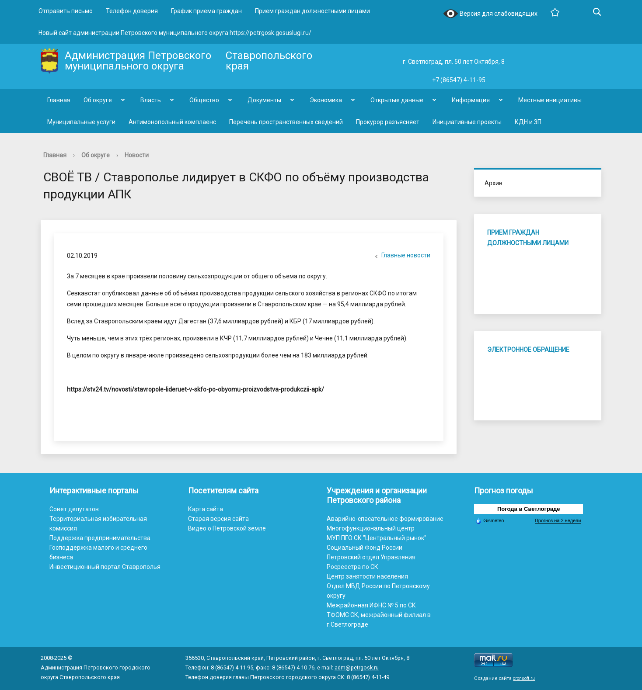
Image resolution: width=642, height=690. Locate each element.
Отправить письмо (65, 10)
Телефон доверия (132, 10)
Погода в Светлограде (528, 509)
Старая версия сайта (218, 518)
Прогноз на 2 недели (558, 520)
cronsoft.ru (524, 678)
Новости (137, 155)
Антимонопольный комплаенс (172, 121)
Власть (150, 100)
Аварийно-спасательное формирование (385, 518)
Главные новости (401, 256)
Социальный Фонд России (364, 547)
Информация (471, 100)
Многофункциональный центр (371, 528)
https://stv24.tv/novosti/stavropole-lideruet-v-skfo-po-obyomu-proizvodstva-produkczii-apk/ (195, 389)
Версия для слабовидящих (490, 14)
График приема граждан (206, 10)
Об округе (98, 100)
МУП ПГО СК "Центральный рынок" (376, 537)
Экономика (326, 100)
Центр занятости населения (367, 576)
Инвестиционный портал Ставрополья (104, 566)
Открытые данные (396, 100)
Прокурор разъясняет (387, 121)
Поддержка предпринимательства (99, 537)
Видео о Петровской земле (227, 528)
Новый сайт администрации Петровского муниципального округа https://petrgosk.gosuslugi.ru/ (174, 32)
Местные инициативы (550, 100)
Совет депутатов (74, 509)
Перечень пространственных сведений (286, 121)
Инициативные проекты (467, 121)
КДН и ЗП (528, 121)
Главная (58, 100)
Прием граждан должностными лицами (312, 10)
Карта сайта (205, 509)
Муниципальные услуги (81, 121)
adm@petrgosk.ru (357, 667)
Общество (204, 100)
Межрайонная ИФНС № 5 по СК (371, 605)
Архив (493, 183)
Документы (264, 100)
